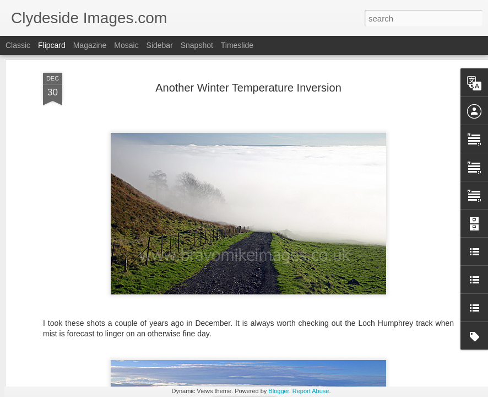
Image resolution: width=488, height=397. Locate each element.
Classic (18, 45)
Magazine (90, 45)
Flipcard (52, 45)
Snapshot (197, 45)
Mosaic (126, 45)
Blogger (278, 391)
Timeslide (237, 45)
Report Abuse (310, 391)
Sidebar (160, 45)
